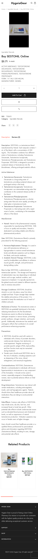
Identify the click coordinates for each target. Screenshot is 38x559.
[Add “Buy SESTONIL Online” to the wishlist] (19, 102)
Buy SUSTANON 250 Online (27, 472)
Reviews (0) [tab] (16, 137)
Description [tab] (6, 137)
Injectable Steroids (13, 9)
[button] (19, 109)
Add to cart (19, 95)
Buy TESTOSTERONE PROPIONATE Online (9, 472)
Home (3, 9)
